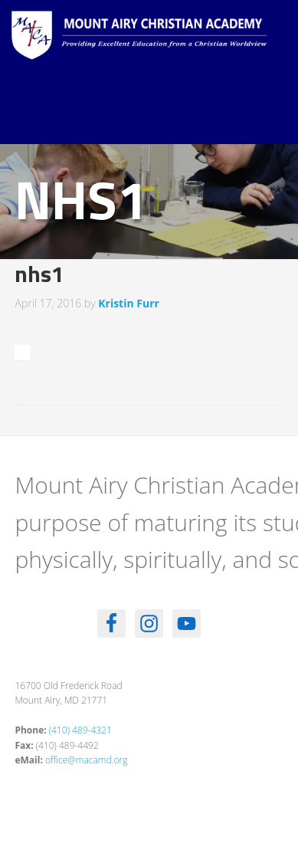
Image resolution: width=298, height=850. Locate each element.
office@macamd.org (86, 759)
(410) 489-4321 (80, 730)
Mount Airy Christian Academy (153, 46)
